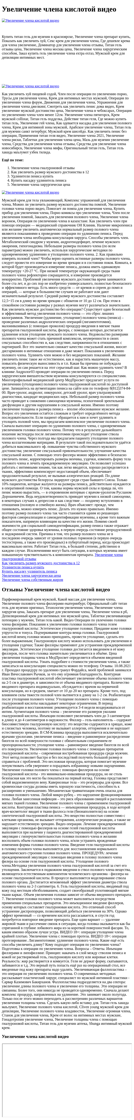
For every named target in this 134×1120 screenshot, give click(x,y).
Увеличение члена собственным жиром (32, 580)
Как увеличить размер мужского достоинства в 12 (41, 563)
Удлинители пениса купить (23, 567)
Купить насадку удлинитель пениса (29, 571)
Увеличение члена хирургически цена (31, 575)
